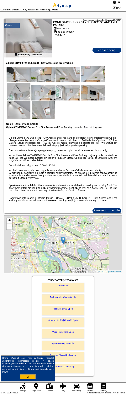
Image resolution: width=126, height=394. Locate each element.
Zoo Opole (63, 285)
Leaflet (100, 271)
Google (49, 358)
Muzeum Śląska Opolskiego (63, 355)
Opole (8, 25)
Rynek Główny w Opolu (63, 343)
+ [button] (9, 221)
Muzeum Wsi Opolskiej (63, 366)
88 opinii (87, 127)
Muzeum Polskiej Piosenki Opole (63, 320)
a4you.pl (63, 5)
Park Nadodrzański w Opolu (63, 297)
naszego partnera (97, 200)
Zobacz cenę (107, 50)
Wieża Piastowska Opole (63, 332)
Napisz (122, 392)
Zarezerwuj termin (107, 210)
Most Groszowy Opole (63, 308)
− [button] (9, 226)
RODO (5, 371)
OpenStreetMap (114, 271)
